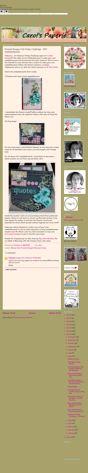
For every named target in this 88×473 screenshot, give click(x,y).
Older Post (55, 313)
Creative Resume (20, 40)
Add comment (11, 269)
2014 (68, 328)
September (72, 346)
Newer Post (9, 313)
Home (7, 40)
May (70, 420)
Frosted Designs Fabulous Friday (33, 248)
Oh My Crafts (52, 67)
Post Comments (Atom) (23, 317)
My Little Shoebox (46, 239)
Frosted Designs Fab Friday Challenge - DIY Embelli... (76, 368)
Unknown (12, 258)
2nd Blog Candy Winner (74, 363)
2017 (68, 318)
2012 (69, 334)
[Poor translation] (5, 11)
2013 (69, 331)
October (71, 343)
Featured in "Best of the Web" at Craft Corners (75, 398)
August (71, 350)
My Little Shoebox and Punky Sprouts (76, 410)
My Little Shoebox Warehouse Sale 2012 (75, 404)
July (70, 353)
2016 (69, 321)
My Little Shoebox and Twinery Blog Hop (75, 375)
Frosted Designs (14, 234)
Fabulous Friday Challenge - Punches (76, 415)
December (72, 337)
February (71, 430)
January (71, 433)
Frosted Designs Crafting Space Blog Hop (76, 391)
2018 (69, 315)
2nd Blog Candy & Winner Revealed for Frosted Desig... (76, 381)
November (72, 340)
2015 (69, 325)
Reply (11, 265)
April (70, 423)
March (71, 427)
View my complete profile (73, 220)
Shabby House (73, 359)
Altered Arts (15, 248)
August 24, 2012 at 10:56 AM (28, 258)
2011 (68, 437)
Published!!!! (72, 387)
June (70, 356)
